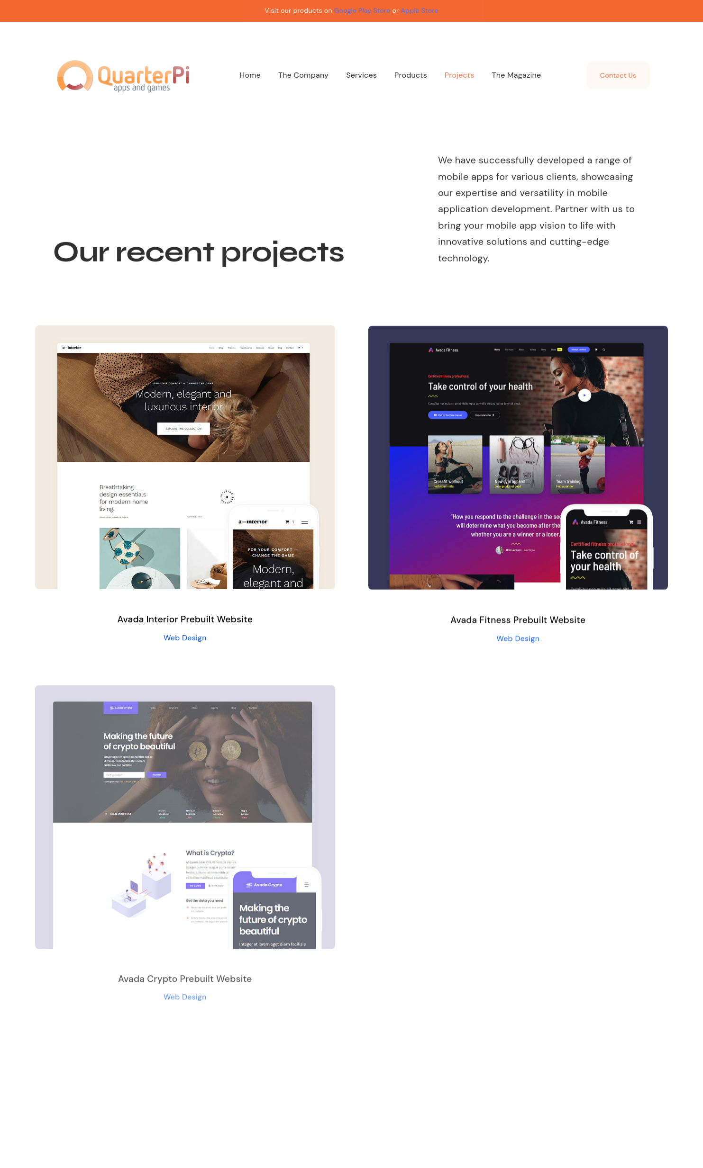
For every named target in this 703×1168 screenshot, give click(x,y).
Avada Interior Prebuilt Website (185, 619)
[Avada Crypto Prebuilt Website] (185, 695)
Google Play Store (362, 10)
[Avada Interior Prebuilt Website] (185, 332)
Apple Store (419, 10)
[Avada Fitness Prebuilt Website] (518, 334)
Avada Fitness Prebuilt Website (517, 621)
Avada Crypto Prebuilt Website (185, 982)
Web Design (185, 638)
